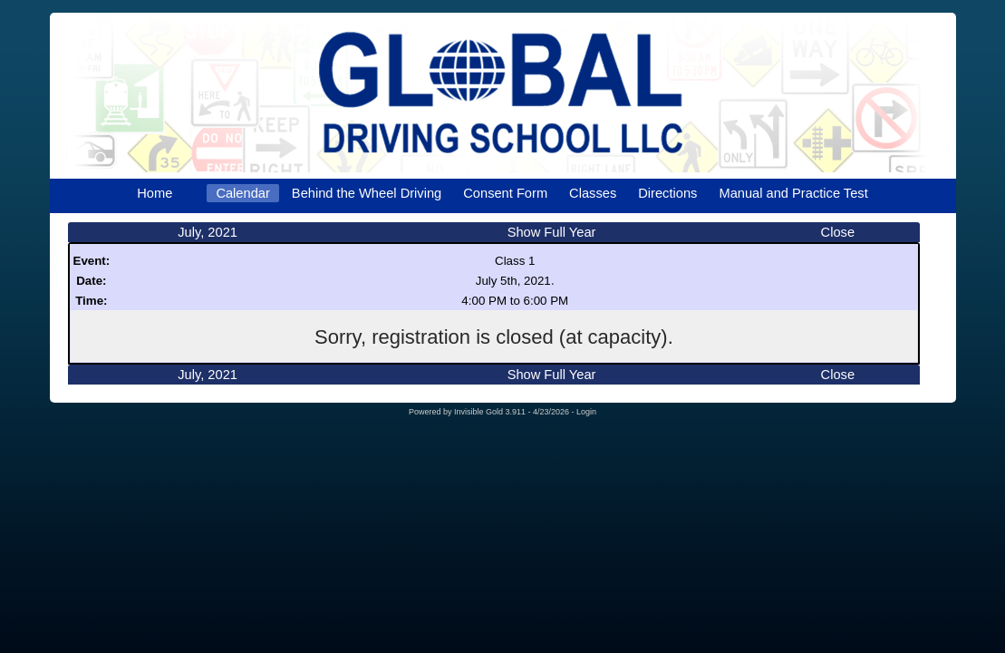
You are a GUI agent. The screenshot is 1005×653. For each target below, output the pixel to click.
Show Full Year (551, 232)
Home (154, 193)
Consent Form (505, 193)
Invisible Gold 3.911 (491, 411)
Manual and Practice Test (793, 193)
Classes (592, 193)
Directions (667, 193)
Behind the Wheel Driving (366, 193)
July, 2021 (207, 232)
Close (838, 232)
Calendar (242, 193)
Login (586, 411)
